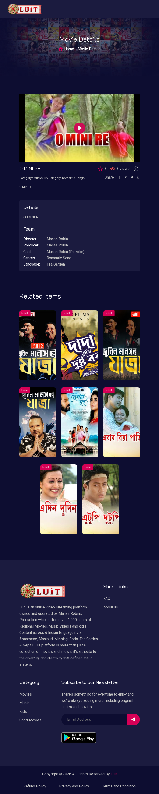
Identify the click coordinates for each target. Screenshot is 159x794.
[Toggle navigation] (148, 9)
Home (69, 49)
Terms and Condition (119, 786)
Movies (25, 694)
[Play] (79, 128)
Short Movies (30, 720)
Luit (114, 774)
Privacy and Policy (74, 786)
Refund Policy (34, 786)
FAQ (106, 598)
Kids (23, 711)
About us (110, 607)
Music (24, 703)
